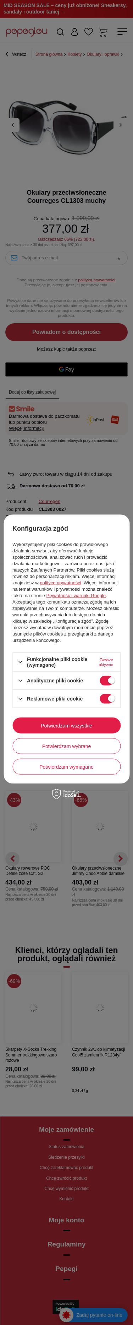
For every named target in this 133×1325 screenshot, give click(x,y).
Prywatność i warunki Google (76, 595)
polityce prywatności (60, 582)
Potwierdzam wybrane (66, 746)
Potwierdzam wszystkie (66, 725)
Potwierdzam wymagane (66, 766)
